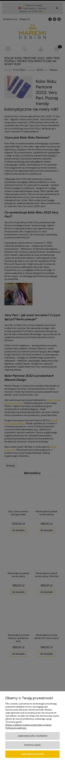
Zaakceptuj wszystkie (32, 754)
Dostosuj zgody (32, 745)
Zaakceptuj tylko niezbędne (32, 735)
